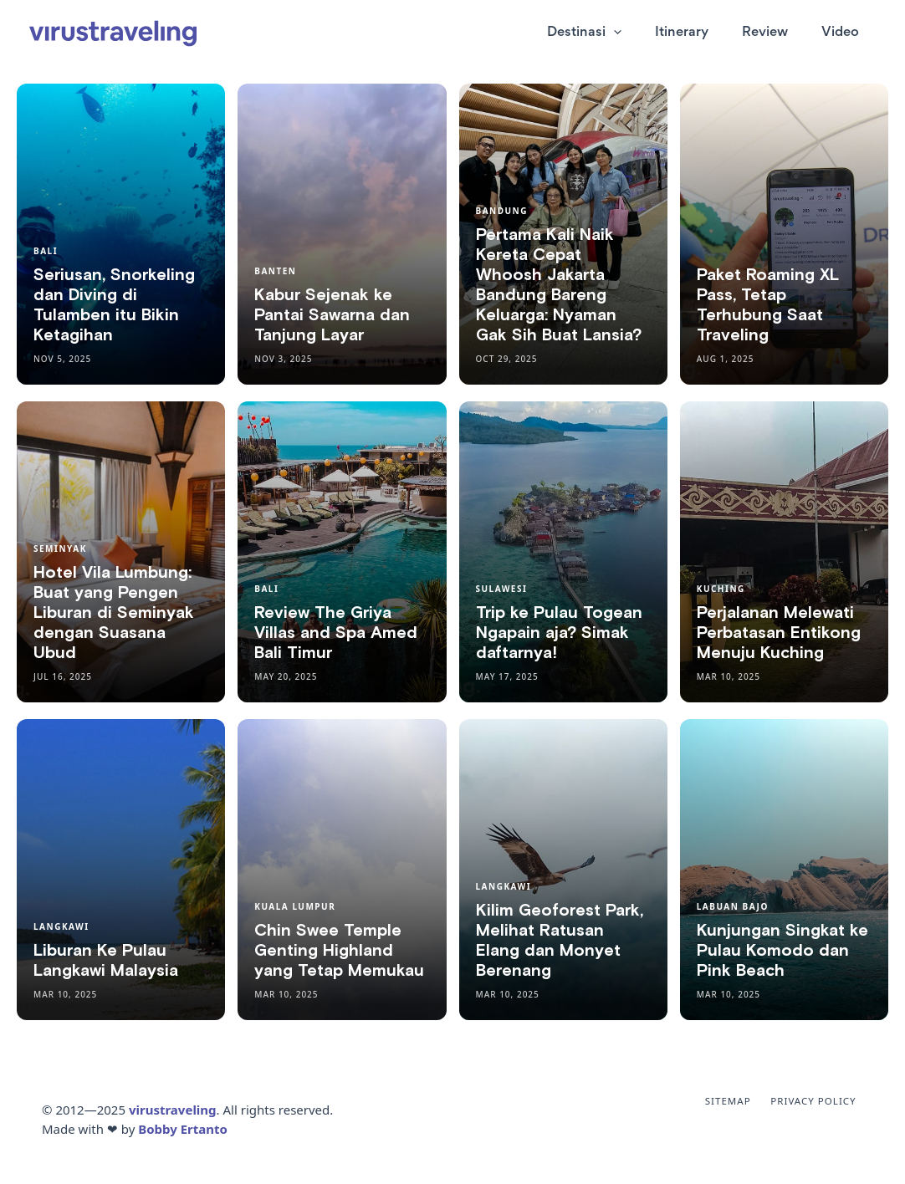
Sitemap (740, 1101)
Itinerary (702, 33)
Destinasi (613, 33)
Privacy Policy (819, 1101)
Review (777, 33)
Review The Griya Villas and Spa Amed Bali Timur (335, 633)
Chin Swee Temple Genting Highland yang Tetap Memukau (339, 950)
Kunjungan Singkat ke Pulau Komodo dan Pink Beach (782, 950)
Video (844, 33)
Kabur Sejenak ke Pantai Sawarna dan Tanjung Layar (332, 315)
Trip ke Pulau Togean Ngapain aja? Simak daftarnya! (559, 633)
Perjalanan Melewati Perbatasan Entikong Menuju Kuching (779, 633)
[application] (643, 33)
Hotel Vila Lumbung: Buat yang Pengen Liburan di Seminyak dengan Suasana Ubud (113, 612)
